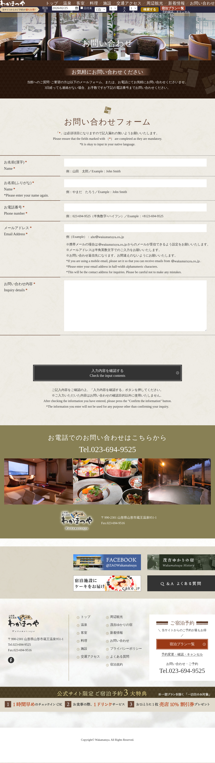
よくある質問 (119, 658)
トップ (52, 3)
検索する (149, 9)
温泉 (67, 3)
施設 (107, 3)
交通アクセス (129, 3)
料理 (94, 3)
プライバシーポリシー (126, 650)
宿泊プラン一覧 (173, 8)
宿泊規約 (116, 666)
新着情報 (176, 3)
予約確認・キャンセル (176, 12)
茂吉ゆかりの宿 (121, 626)
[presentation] (107, 351)
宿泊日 (45, 9)
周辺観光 (155, 3)
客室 (80, 3)
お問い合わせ (202, 3)
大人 (124, 9)
